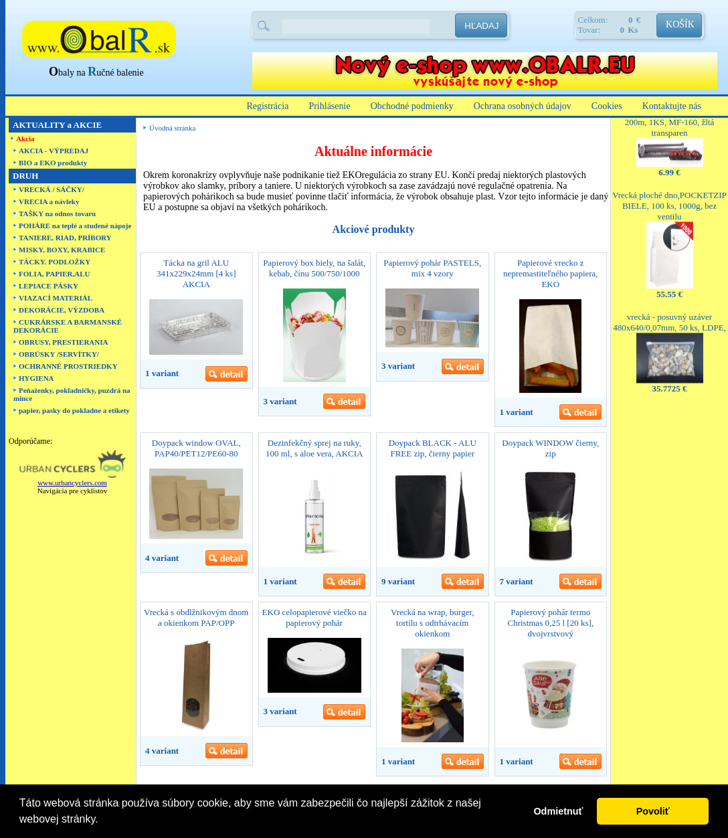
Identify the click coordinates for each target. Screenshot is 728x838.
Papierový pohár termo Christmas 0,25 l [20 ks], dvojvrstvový (550, 623)
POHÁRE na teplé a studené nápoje (75, 226)
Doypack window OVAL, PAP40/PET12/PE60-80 (196, 448)
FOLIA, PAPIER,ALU (54, 274)
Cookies (607, 106)
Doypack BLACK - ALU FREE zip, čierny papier (432, 448)
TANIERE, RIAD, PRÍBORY (65, 238)
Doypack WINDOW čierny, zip (550, 448)
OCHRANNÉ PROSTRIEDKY (68, 366)
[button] (103, 821)
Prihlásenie (329, 106)
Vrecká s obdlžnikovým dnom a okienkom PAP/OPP (196, 617)
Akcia (25, 139)
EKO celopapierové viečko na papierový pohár (314, 617)
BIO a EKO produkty (53, 163)
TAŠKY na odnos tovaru (57, 214)
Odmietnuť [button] (558, 811)
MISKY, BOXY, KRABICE (62, 250)
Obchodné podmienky (412, 106)
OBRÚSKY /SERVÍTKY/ (59, 354)
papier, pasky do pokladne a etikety (74, 410)
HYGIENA (36, 378)
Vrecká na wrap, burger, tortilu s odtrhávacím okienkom (432, 623)
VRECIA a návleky (49, 201)
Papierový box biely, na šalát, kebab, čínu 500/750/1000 (314, 268)
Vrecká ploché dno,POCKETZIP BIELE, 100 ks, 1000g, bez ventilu (669, 194)
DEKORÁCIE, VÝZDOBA (61, 310)
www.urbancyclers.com (72, 483)
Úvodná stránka (172, 128)
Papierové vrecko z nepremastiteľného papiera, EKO (550, 273)
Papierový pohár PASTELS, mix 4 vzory (432, 268)
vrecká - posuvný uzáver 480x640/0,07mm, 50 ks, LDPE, (669, 310)
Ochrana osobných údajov (522, 106)
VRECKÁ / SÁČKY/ (51, 189)
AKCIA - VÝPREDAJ (53, 151)
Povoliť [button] (653, 811)
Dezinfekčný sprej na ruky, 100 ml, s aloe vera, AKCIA (314, 448)
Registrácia (267, 106)
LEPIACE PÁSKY (48, 286)
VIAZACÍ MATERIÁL (55, 298)
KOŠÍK (680, 24)
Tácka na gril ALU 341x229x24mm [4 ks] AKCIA (196, 273)
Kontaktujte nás (671, 106)
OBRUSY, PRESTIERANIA (63, 342)
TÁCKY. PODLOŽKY (54, 262)
